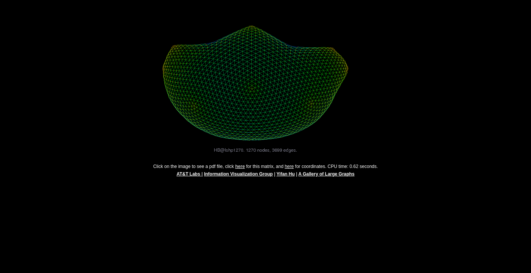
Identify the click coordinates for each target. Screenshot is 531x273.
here (289, 170)
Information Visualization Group (238, 177)
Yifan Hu (286, 177)
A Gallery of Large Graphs (326, 177)
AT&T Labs (188, 177)
